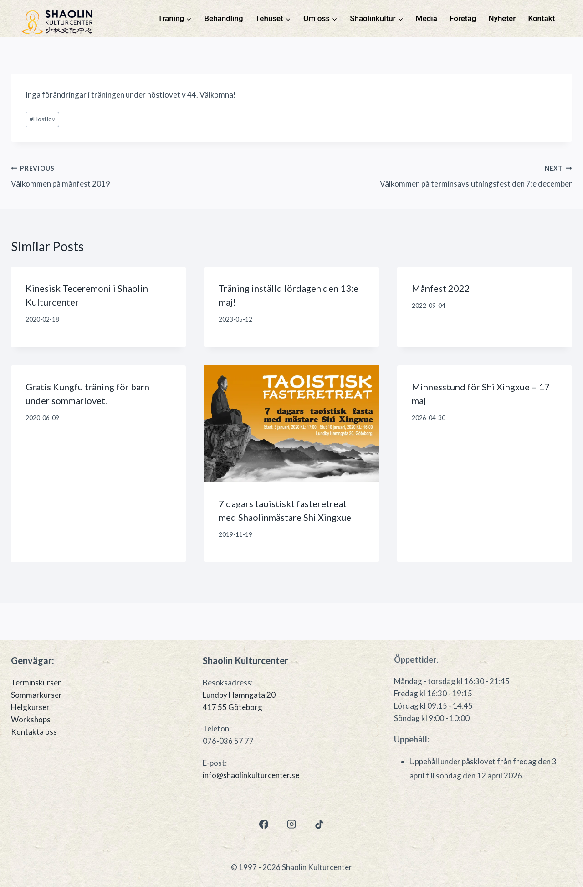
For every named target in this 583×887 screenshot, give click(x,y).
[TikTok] (319, 824)
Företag (463, 18)
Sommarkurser (36, 695)
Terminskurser (36, 682)
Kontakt (541, 18)
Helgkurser (30, 707)
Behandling (223, 18)
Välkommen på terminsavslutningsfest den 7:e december (435, 175)
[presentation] (291, 423)
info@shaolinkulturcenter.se (251, 775)
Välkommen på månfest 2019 (147, 175)
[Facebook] (263, 824)
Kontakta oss (34, 732)
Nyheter (502, 18)
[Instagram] (291, 824)
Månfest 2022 (441, 288)
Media (426, 18)
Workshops (31, 719)
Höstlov (42, 119)
